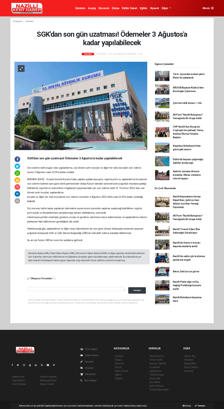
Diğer (165, 8)
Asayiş (92, 8)
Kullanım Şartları (48, 376)
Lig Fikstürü (155, 371)
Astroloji (188, 371)
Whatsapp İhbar (48, 380)
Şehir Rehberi (157, 385)
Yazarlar (87, 361)
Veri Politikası (19, 384)
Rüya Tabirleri (191, 367)
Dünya (115, 8)
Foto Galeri (88, 349)
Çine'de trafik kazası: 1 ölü (187, 103)
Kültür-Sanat (129, 8)
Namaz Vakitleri (158, 363)
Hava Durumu (157, 356)
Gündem (80, 8)
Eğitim (143, 8)
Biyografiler (190, 363)
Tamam (200, 405)
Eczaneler (155, 367)
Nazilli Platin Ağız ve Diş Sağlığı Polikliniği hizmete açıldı (187, 285)
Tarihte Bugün (157, 374)
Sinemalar (155, 378)
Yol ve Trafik (156, 359)
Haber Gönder (47, 384)
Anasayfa (18, 21)
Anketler (188, 359)
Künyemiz (88, 374)
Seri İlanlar (155, 382)
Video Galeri (89, 355)
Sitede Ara (189, 356)
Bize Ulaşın (88, 380)
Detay (187, 405)
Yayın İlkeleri (18, 380)
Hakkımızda (18, 376)
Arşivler (87, 368)
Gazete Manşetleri (159, 389)
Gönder (137, 290)
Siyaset (154, 8)
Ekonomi (104, 8)
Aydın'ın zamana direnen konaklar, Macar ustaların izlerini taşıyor (187, 175)
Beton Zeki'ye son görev (186, 271)
